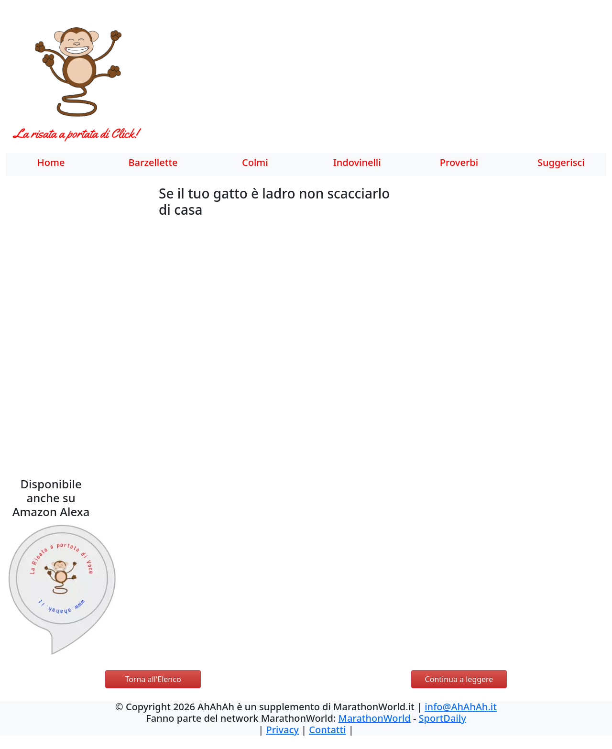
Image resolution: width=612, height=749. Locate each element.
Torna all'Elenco (153, 679)
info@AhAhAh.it (461, 706)
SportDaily (442, 718)
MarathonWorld (375, 718)
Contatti (327, 729)
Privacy (282, 729)
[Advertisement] (382, 83)
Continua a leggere (459, 679)
